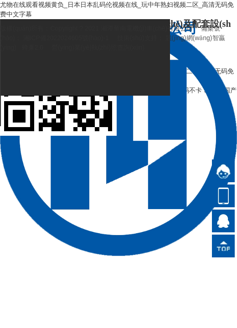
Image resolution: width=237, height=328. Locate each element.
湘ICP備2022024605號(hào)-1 (66, 37)
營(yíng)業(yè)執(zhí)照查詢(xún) (98, 47)
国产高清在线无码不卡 (170, 90)
